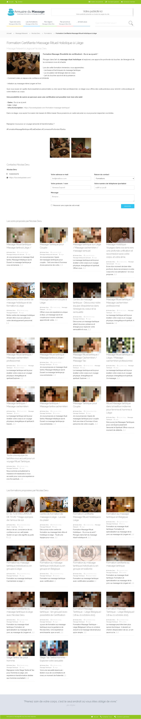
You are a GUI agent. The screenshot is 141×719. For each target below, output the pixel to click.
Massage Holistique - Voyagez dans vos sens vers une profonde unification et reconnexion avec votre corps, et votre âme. (120, 250)
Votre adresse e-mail (59, 175)
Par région (48, 23)
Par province (65, 23)
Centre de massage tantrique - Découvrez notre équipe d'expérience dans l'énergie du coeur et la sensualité (86, 305)
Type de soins (15, 23)
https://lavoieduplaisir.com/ (20, 178)
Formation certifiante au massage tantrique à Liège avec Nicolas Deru (20, 611)
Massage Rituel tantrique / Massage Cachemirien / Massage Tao (86, 357)
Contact (19, 2)
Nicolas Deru (36, 33)
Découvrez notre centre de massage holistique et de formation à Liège (20, 302)
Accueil (10, 2)
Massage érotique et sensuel (15, 254)
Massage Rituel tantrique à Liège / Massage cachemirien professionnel (119, 357)
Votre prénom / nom (59, 184)
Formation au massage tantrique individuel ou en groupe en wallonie (85, 565)
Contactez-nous (106, 717)
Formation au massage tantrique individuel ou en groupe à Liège (19, 565)
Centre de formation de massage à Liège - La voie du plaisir (53, 516)
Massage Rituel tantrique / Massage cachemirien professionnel (119, 302)
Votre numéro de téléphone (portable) (110, 184)
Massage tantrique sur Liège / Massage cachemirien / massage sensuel (87, 247)
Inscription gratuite (112, 2)
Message (54, 193)
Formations (48, 33)
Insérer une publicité (95, 2)
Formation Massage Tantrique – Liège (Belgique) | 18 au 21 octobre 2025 (87, 611)
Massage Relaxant (22, 33)
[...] (21, 265)
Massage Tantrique (78, 319)
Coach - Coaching (12, 527)
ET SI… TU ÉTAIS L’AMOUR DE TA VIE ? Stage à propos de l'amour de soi (20, 516)
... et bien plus (81, 22)
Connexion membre (128, 2)
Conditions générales (121, 717)
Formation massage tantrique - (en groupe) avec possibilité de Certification (53, 611)
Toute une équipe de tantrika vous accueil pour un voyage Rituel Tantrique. (21, 458)
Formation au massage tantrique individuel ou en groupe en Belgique (52, 565)
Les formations (31, 23)
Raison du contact (101, 175)
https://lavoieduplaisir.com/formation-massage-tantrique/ (47, 108)
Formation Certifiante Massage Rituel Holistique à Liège (86, 516)
